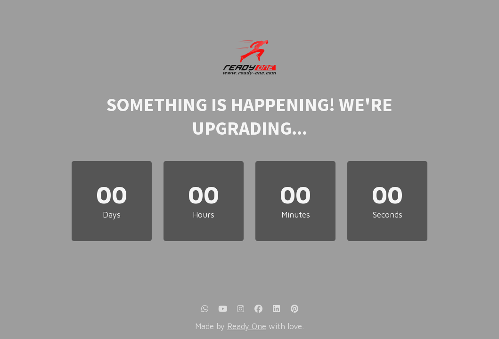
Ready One (246, 326)
